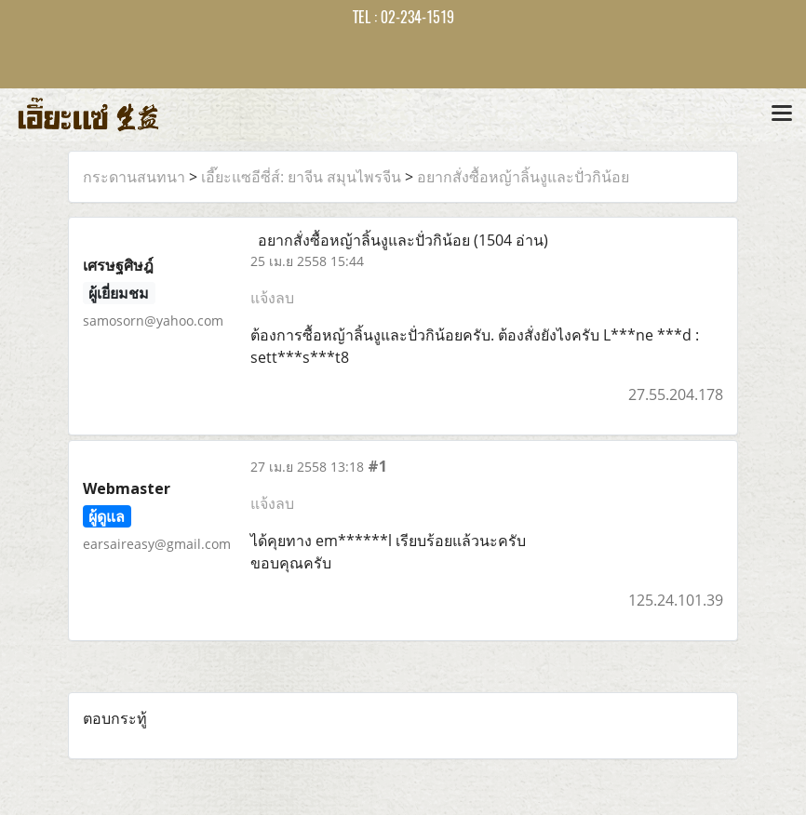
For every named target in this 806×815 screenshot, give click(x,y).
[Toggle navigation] (781, 114)
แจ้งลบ (272, 297)
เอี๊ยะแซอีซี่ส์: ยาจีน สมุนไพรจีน (301, 177)
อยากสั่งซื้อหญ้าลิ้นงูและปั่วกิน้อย (523, 177)
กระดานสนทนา (134, 177)
